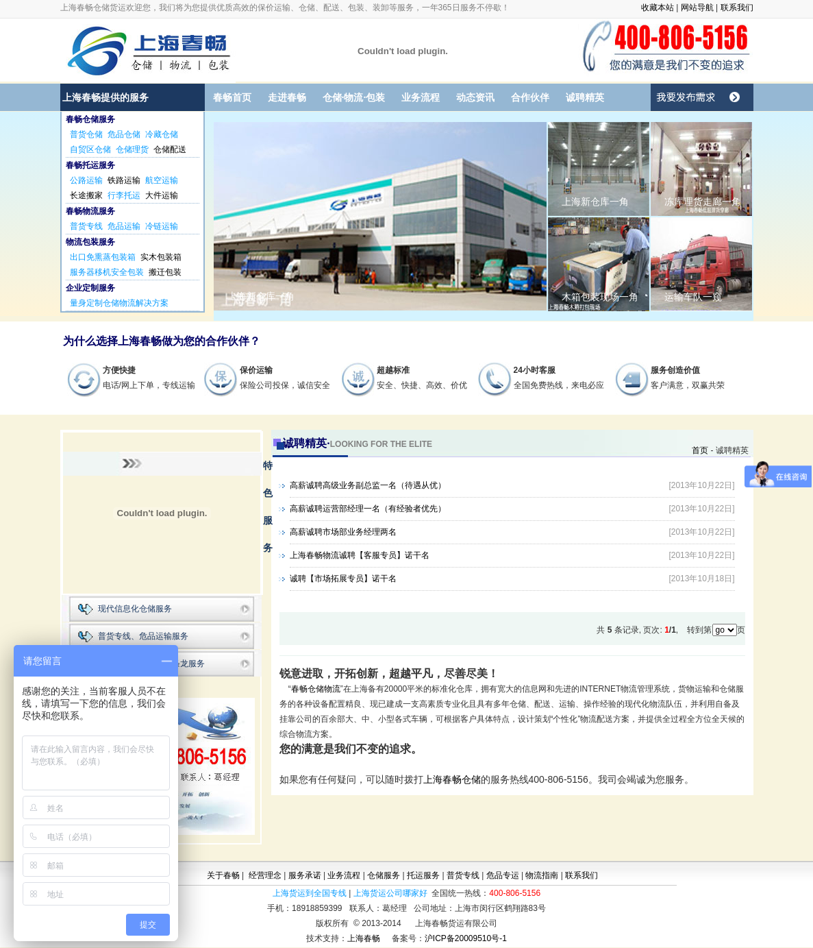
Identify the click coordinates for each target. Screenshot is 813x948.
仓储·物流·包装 (354, 97)
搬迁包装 (165, 272)
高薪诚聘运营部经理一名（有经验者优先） (368, 508)
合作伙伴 (530, 97)
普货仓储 (86, 134)
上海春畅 (363, 938)
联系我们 (737, 7)
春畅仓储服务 (90, 119)
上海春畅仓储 (452, 779)
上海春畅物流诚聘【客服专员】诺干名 (359, 555)
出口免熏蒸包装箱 (103, 257)
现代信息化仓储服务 (135, 608)
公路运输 (86, 180)
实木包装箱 (161, 257)
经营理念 (265, 875)
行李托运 (124, 195)
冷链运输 (161, 226)
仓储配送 (169, 149)
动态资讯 (475, 97)
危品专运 (502, 875)
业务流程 (420, 97)
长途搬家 (86, 195)
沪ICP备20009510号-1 (466, 938)
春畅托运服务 (90, 165)
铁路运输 (124, 180)
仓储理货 (132, 149)
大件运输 (161, 195)
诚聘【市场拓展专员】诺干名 (343, 578)
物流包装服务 (90, 242)
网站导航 (697, 7)
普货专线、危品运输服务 (143, 636)
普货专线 (86, 226)
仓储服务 (383, 875)
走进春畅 (287, 97)
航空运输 (161, 180)
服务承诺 (304, 875)
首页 (700, 450)
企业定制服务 (90, 288)
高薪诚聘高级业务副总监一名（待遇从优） (368, 485)
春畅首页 (232, 97)
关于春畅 (223, 875)
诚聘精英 (585, 97)
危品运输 (124, 226)
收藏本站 (657, 7)
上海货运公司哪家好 (390, 893)
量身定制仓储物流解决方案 (119, 303)
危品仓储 (124, 134)
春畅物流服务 (90, 211)
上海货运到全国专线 (310, 893)
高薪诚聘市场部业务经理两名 (343, 532)
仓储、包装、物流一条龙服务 (151, 663)
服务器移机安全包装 (107, 272)
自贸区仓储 (90, 149)
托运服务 (423, 875)
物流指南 (541, 875)
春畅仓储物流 (315, 689)
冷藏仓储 (161, 134)
